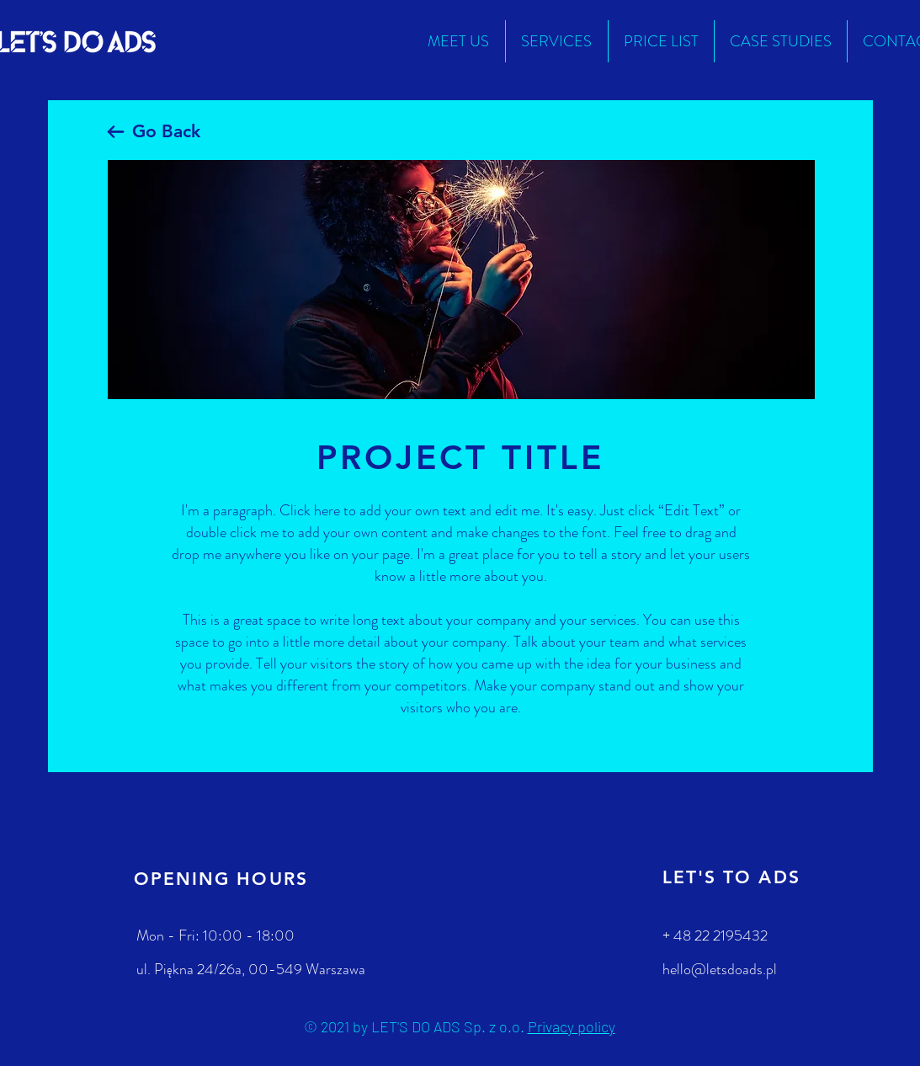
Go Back (166, 130)
